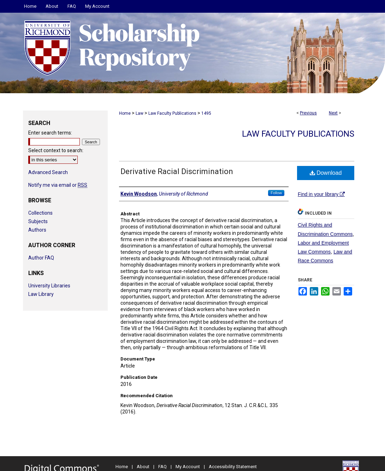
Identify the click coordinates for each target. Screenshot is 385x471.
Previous (308, 113)
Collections (40, 213)
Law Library (41, 294)
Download (326, 173)
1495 (206, 113)
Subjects (38, 221)
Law (139, 113)
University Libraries (49, 285)
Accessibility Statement (233, 466)
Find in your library (321, 194)
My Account (188, 466)
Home (125, 113)
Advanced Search (48, 172)
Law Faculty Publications (172, 113)
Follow (276, 193)
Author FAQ (41, 258)
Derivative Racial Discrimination (176, 171)
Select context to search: (55, 150)
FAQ (162, 466)
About (143, 466)
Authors (37, 230)
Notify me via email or (57, 185)
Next (333, 113)
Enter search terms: (50, 133)
